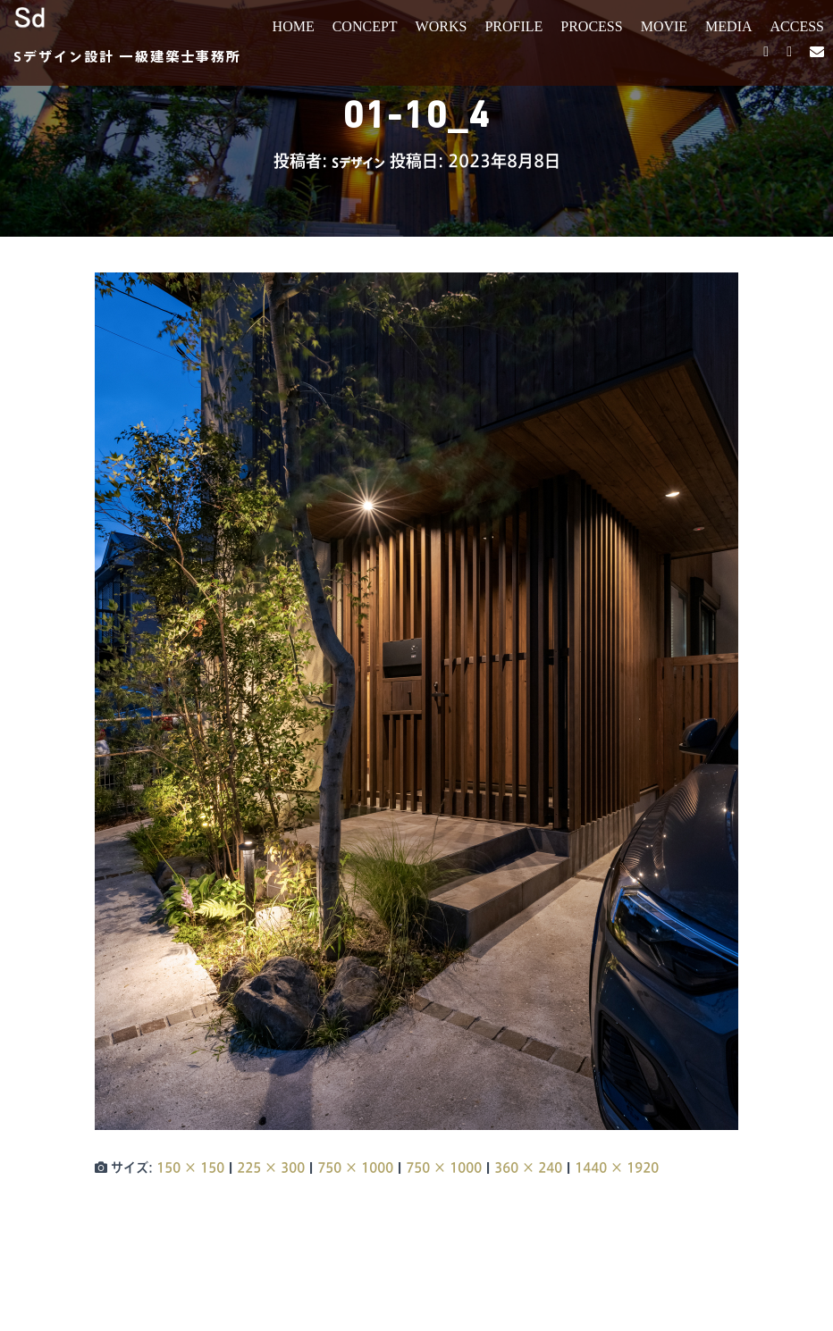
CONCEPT (365, 26)
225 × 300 (271, 1167)
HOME (294, 26)
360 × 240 (528, 1167)
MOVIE (664, 26)
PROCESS (591, 26)
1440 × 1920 (617, 1167)
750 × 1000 (355, 1167)
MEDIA (728, 26)
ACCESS (797, 26)
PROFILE (513, 26)
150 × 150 (190, 1167)
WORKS (441, 26)
